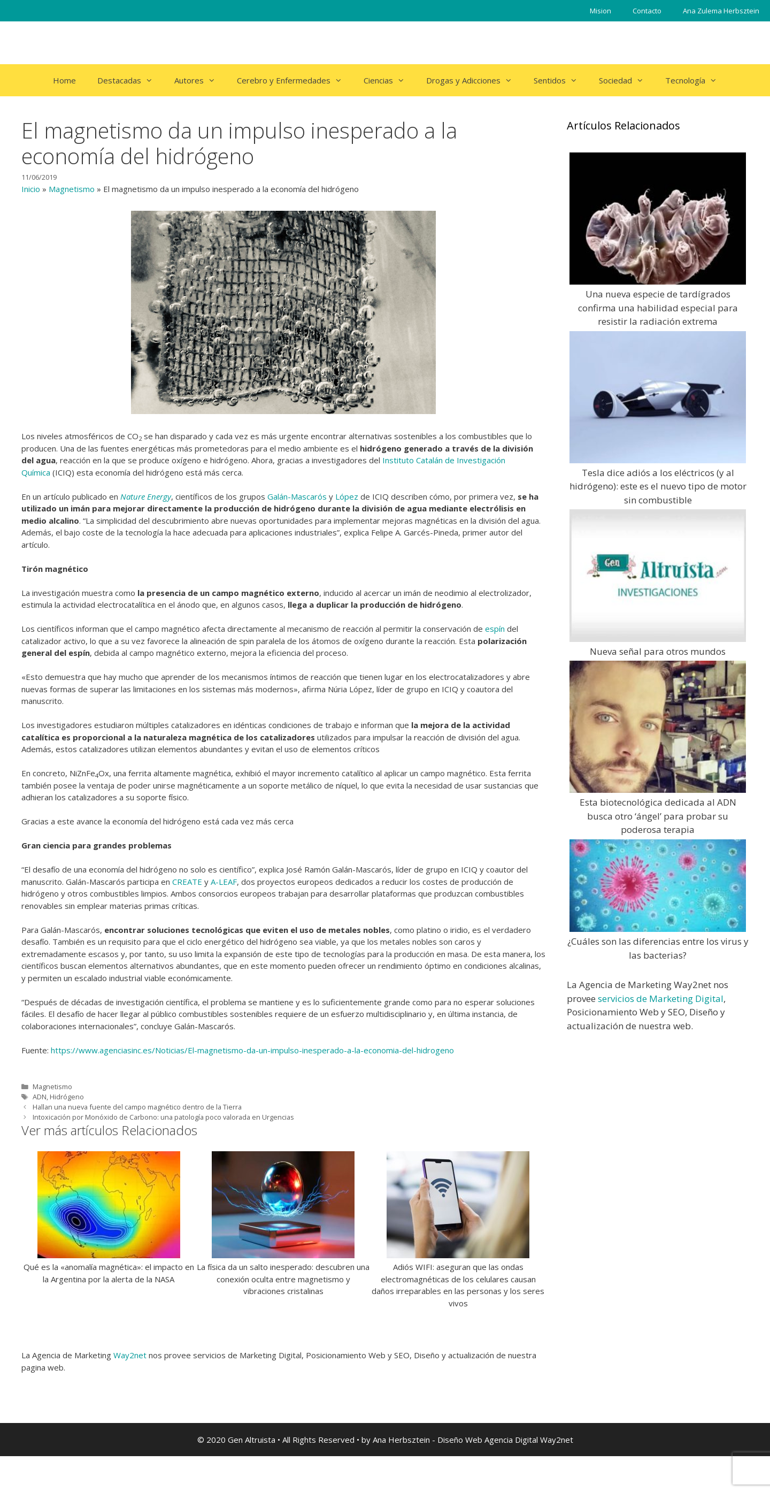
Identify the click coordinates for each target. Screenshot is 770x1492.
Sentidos (561, 80)
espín (495, 628)
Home (64, 80)
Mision (600, 11)
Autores (200, 80)
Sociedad (626, 80)
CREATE (187, 881)
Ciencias (389, 80)
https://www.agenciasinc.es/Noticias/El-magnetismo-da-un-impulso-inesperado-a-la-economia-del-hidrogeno (252, 1050)
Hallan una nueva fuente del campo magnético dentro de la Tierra (137, 1107)
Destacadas (130, 80)
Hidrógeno (67, 1096)
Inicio (30, 188)
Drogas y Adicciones (474, 80)
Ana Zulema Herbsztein (721, 11)
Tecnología (696, 80)
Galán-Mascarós (297, 496)
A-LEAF (224, 881)
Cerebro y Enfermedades (295, 80)
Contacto (647, 11)
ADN (40, 1096)
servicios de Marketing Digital (660, 998)
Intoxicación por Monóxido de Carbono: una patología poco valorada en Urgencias (163, 1117)
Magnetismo (72, 188)
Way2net (130, 1355)
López (346, 496)
